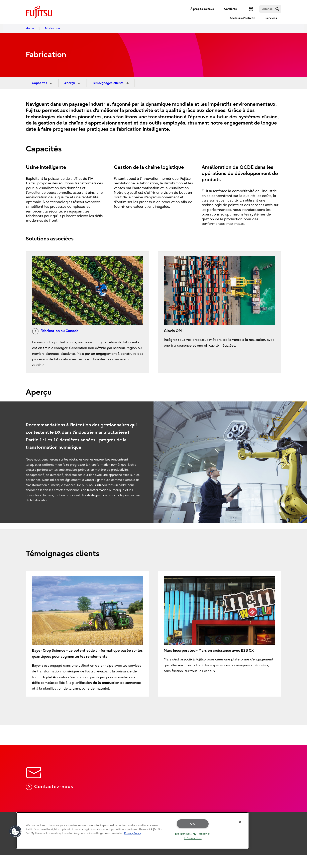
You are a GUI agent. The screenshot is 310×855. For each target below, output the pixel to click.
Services (271, 18)
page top (301, 806)
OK (192, 823)
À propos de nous (202, 9)
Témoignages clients (108, 83)
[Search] (270, 9)
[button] (15, 831)
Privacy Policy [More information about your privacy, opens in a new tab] (132, 833)
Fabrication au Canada (55, 331)
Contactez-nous (49, 787)
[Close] (240, 821)
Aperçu (70, 83)
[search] (277, 9)
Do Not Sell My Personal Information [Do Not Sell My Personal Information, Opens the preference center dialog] (192, 836)
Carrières (230, 9)
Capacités (40, 83)
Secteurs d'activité (242, 18)
